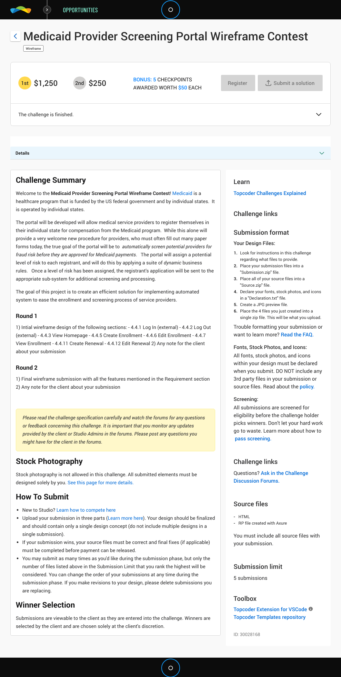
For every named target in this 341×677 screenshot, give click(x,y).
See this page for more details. (100, 482)
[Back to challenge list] (15, 36)
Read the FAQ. (297, 334)
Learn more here (125, 518)
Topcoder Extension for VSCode (270, 609)
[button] (319, 114)
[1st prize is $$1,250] (24, 83)
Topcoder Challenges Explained (270, 193)
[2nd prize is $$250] (79, 83)
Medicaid (182, 193)
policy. (307, 386)
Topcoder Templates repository (270, 617)
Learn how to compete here (86, 510)
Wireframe (33, 48)
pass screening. (253, 438)
